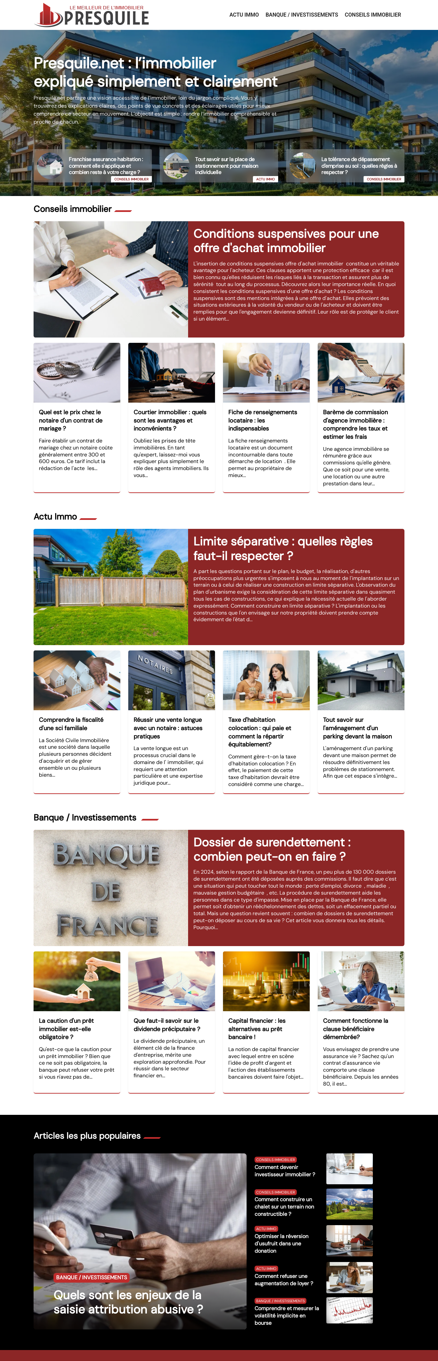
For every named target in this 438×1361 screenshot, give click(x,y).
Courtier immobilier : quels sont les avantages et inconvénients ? (170, 416)
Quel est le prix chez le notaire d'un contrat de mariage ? (70, 416)
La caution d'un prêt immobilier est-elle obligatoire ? (66, 1017)
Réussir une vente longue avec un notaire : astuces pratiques (168, 720)
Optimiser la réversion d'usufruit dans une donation (281, 1227)
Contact (256, 1347)
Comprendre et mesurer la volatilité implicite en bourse (287, 1299)
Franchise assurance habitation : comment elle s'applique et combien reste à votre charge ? (106, 165)
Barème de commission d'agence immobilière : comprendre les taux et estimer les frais (355, 420)
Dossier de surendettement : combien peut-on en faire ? (271, 837)
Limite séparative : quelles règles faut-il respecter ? (283, 540)
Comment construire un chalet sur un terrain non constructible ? (284, 1191)
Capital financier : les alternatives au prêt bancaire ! (256, 1017)
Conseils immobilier (373, 15)
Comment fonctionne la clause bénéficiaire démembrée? (355, 1017)
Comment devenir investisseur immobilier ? (285, 1154)
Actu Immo (244, 15)
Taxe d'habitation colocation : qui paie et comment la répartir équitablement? (259, 724)
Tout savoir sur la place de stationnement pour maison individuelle (226, 165)
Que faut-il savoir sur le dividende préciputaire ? (167, 1013)
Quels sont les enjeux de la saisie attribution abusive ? (128, 1286)
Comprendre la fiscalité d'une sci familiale (71, 716)
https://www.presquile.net (168, 1347)
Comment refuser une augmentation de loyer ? (284, 1263)
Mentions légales (286, 1347)
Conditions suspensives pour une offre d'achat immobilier (286, 237)
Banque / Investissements (302, 15)
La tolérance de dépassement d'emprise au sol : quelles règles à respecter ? (359, 165)
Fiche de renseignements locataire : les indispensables (262, 416)
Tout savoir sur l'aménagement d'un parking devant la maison (357, 720)
